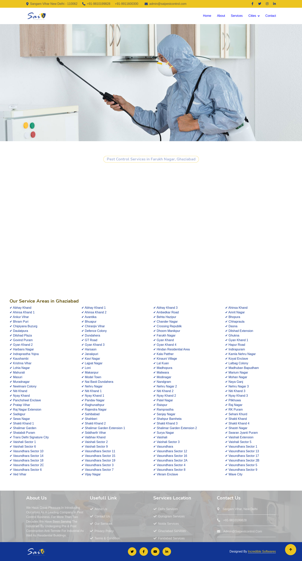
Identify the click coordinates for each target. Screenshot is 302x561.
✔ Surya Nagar (163, 432)
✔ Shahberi (89, 418)
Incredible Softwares (262, 551)
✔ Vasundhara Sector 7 (97, 469)
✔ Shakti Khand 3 (165, 423)
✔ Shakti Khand (236, 418)
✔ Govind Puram (21, 340)
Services (236, 15)
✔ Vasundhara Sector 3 (97, 465)
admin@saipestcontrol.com (167, 3)
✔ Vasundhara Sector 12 (170, 451)
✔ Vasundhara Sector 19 (98, 460)
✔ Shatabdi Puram (22, 432)
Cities (252, 15)
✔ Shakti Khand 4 (237, 423)
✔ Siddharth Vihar (93, 432)
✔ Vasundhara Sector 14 (26, 455)
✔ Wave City (233, 474)
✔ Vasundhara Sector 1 (241, 446)
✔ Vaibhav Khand (93, 437)
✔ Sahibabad (90, 414)
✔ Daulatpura (19, 330)
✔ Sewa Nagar (20, 418)
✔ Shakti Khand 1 (22, 423)
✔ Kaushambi (19, 358)
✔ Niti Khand (18, 391)
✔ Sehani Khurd (236, 414)
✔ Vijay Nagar (91, 474)
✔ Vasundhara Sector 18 (26, 460)
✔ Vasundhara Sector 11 (98, 451)
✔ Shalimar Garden (23, 428)
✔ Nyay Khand (20, 395)
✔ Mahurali (17, 372)
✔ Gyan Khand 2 (21, 344)
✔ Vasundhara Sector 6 (26, 469)
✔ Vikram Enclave (165, 474)
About (221, 15)
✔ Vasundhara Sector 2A (170, 460)
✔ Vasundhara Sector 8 (169, 469)
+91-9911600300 (126, 3)
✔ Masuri (16, 377)
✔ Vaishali (160, 437)
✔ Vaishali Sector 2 (94, 442)
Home (207, 15)
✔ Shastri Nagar (236, 428)
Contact (270, 15)
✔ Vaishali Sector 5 (238, 442)
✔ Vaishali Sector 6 (23, 446)
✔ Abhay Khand (20, 307)
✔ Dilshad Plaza (21, 335)
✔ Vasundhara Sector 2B (242, 460)
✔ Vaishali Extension (239, 437)
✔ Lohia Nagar (20, 368)
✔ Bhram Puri (19, 321)
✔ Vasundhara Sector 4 (169, 465)
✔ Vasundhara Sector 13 (242, 451)
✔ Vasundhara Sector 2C (27, 465)
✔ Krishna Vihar (20, 363)
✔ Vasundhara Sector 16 (170, 455)
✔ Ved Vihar (18, 474)
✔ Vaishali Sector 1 (23, 442)
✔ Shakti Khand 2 (93, 423)
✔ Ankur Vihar (19, 317)
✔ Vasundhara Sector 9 (241, 469)
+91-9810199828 (98, 3)
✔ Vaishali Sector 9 (94, 446)
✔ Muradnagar (20, 381)
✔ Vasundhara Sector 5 (241, 465)
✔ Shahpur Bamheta (167, 418)
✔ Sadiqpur (17, 414)
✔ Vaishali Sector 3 (166, 442)
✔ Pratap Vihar (20, 405)
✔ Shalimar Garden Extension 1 (103, 428)
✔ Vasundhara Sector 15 (98, 455)
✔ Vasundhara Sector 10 (26, 451)
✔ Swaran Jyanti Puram (241, 432)
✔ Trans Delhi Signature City (29, 437)
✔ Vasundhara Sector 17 (242, 455)
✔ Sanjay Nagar (164, 414)
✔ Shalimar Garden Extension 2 (175, 428)
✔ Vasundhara (163, 446)
